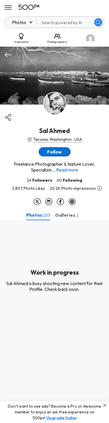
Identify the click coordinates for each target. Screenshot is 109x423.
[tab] (38, 215)
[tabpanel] (54, 321)
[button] (55, 151)
